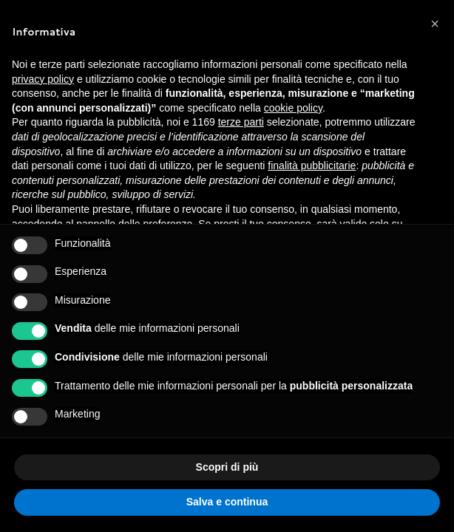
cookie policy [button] (293, 108)
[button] (435, 23)
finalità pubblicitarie (312, 165)
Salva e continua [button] (227, 502)
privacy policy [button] (43, 79)
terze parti (241, 122)
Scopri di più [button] (227, 467)
